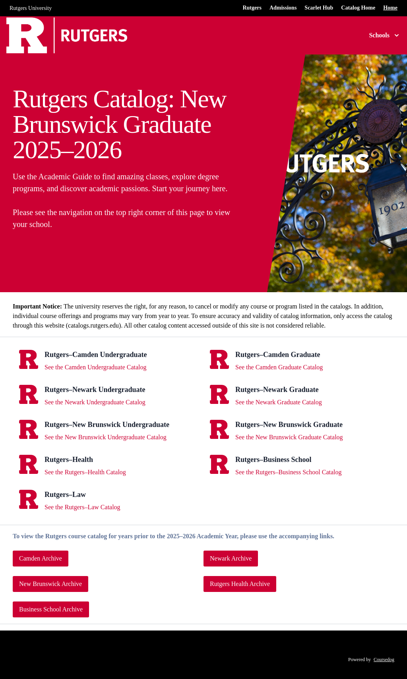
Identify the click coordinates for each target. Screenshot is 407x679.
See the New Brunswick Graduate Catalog (289, 437)
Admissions (283, 8)
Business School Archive (51, 609)
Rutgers (251, 8)
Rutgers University (31, 8)
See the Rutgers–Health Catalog (85, 472)
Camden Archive (40, 558)
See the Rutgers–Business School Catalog (288, 472)
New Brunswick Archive (50, 583)
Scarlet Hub (318, 8)
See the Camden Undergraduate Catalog (96, 367)
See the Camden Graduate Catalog (279, 367)
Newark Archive (231, 558)
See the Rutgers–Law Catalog (82, 507)
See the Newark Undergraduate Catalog (95, 402)
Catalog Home (358, 8)
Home (390, 8)
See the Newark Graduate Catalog (278, 402)
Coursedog (384, 659)
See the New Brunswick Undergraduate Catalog (106, 437)
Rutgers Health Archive (240, 583)
